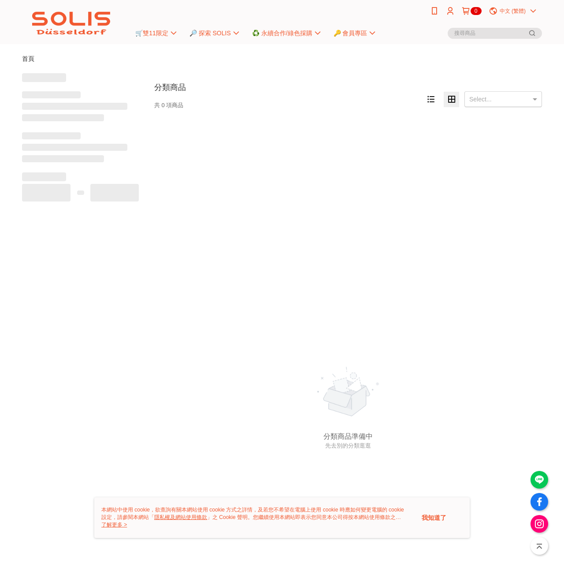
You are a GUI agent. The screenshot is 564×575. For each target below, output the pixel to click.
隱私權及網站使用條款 (180, 517)
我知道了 (434, 517)
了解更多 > (114, 525)
